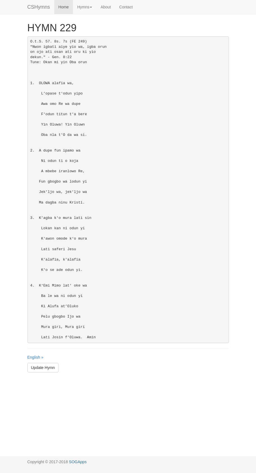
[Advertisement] (128, 417)
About (105, 7)
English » (35, 357)
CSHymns (38, 7)
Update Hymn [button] (43, 367)
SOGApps (77, 462)
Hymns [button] (84, 7)
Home (63, 7)
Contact (126, 7)
